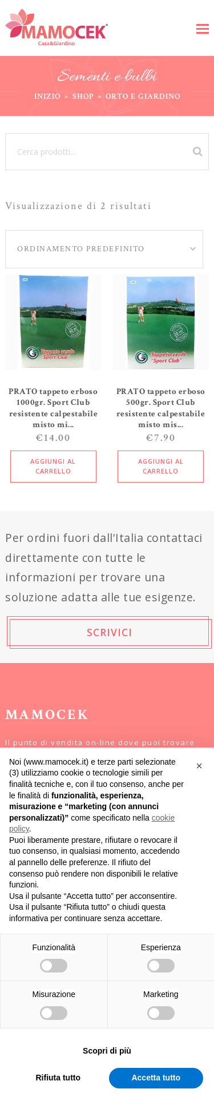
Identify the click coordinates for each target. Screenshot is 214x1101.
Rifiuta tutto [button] (57, 1077)
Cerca (196, 151)
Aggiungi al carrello (53, 466)
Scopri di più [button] (107, 1050)
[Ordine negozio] (93, 249)
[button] (202, 28)
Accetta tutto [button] (155, 1077)
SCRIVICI (109, 632)
